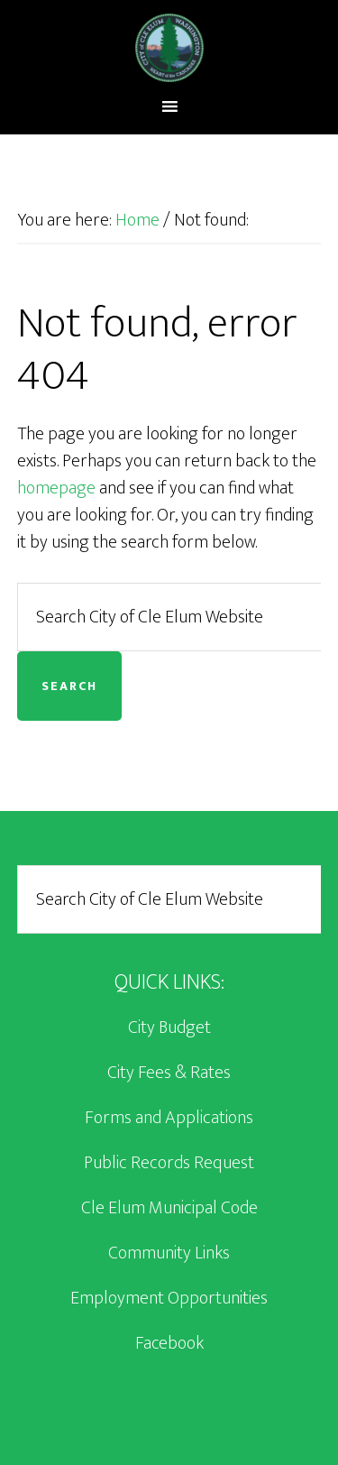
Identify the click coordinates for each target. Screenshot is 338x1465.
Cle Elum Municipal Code (169, 1208)
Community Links (169, 1253)
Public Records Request (169, 1162)
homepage (56, 488)
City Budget (169, 1027)
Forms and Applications (169, 1117)
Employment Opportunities (169, 1298)
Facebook (169, 1343)
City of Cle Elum (169, 48)
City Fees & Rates (169, 1072)
